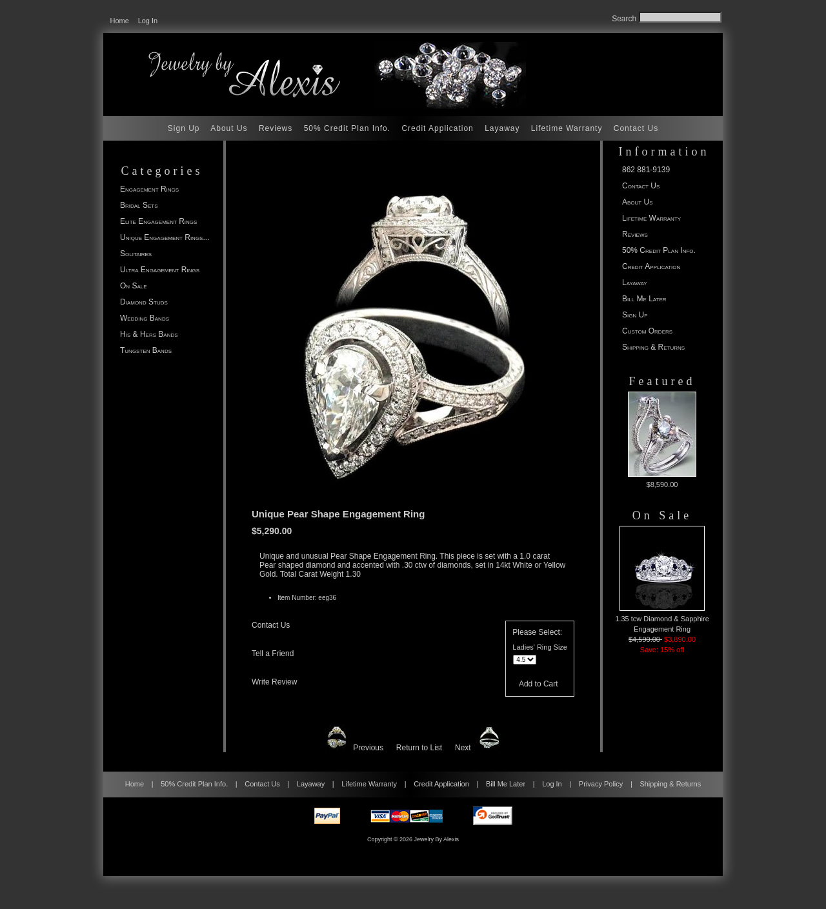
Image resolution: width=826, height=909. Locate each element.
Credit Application (437, 128)
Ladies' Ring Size (539, 647)
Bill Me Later (644, 298)
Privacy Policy (601, 784)
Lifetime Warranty (567, 128)
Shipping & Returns (653, 347)
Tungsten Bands (146, 350)
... (164, 237)
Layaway (502, 128)
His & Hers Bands (149, 334)
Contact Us (636, 128)
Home (119, 21)
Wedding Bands (144, 318)
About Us (228, 128)
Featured (662, 381)
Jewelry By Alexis (436, 839)
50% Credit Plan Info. (347, 128)
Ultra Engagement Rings (159, 269)
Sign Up (184, 128)
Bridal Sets (138, 205)
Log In (148, 21)
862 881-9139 (646, 169)
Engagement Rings (149, 189)
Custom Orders (647, 330)
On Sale (133, 285)
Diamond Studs (144, 301)
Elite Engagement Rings (158, 221)
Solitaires (136, 253)
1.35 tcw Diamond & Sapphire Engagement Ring (662, 579)
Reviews (275, 128)
